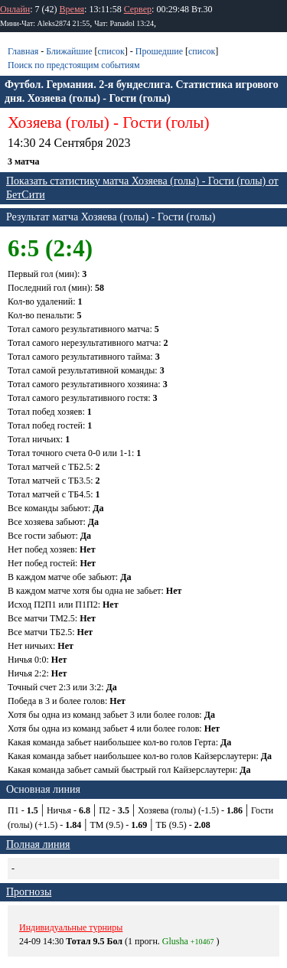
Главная (23, 51)
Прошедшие (159, 51)
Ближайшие (69, 51)
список (110, 51)
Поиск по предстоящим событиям (74, 65)
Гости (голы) (165, 122)
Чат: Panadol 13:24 (124, 23)
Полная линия (38, 844)
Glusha (175, 941)
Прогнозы (28, 892)
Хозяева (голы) (58, 122)
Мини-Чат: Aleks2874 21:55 (45, 23)
